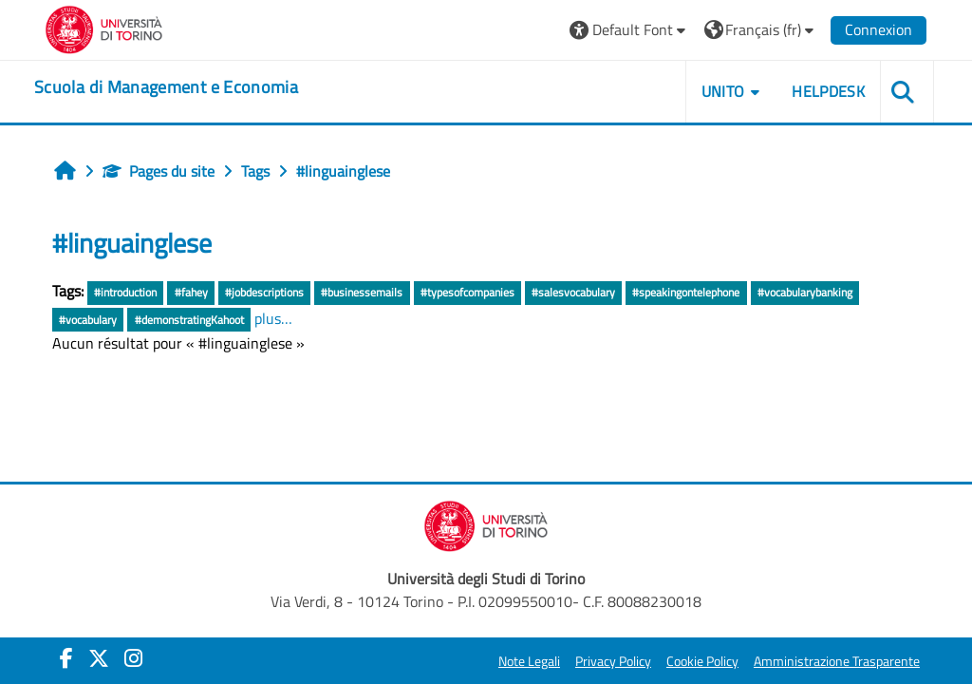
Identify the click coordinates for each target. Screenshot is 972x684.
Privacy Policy (613, 661)
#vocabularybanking (804, 292)
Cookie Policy (702, 661)
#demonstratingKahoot (189, 320)
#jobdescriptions (264, 292)
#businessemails (361, 292)
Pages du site (159, 171)
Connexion (878, 29)
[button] (630, 30)
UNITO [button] (723, 91)
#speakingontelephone (685, 292)
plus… (273, 318)
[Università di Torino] (104, 27)
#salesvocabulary (573, 292)
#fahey (191, 292)
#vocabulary (88, 320)
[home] (166, 87)
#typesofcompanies (467, 292)
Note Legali (529, 661)
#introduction (125, 292)
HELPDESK (828, 91)
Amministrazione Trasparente (837, 661)
